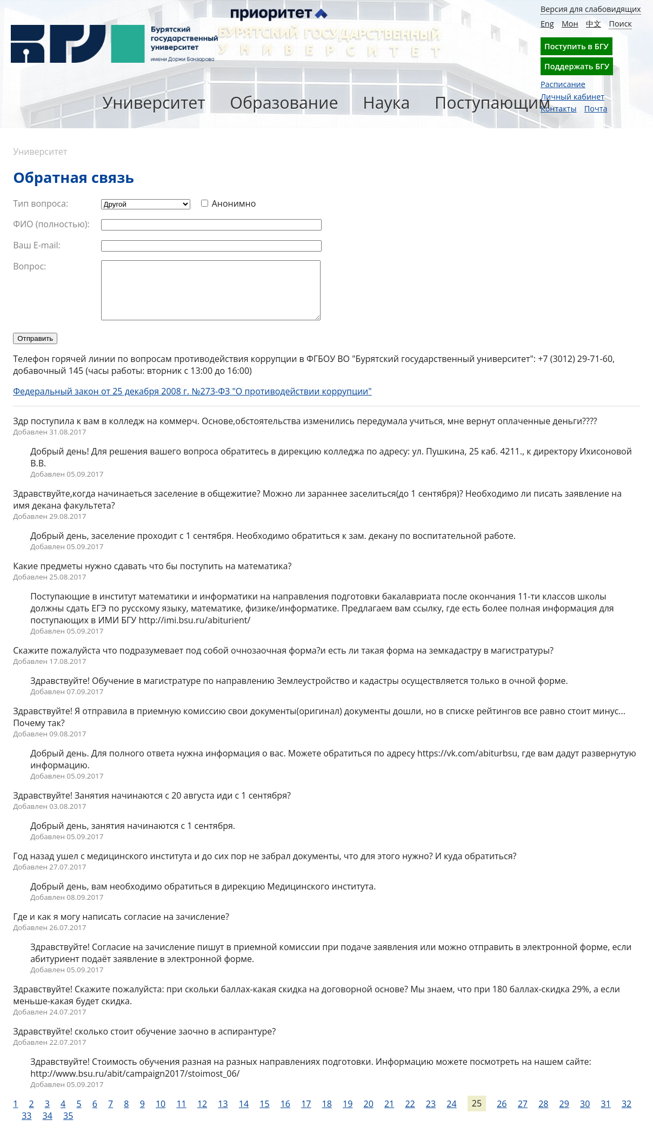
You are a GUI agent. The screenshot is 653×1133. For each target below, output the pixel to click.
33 (26, 1127)
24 (451, 1115)
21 (389, 1115)
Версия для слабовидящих (591, 9)
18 (327, 1115)
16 (285, 1115)
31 (605, 1115)
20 (369, 1115)
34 (47, 1127)
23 (431, 1115)
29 (564, 1115)
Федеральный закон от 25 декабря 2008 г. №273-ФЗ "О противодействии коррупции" (192, 403)
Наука (386, 102)
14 (244, 1115)
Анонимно (234, 203)
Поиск (620, 23)
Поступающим (492, 102)
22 (410, 1115)
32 (626, 1115)
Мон (570, 23)
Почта (596, 108)
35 (68, 1127)
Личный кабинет (572, 96)
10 (160, 1115)
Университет (154, 102)
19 (347, 1115)
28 (543, 1115)
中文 (593, 23)
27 (523, 1115)
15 (264, 1115)
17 (306, 1115)
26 (502, 1115)
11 (181, 1115)
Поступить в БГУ (576, 46)
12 (202, 1115)
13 (223, 1115)
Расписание (563, 84)
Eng (547, 23)
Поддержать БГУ (576, 66)
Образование (284, 102)
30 (585, 1115)
